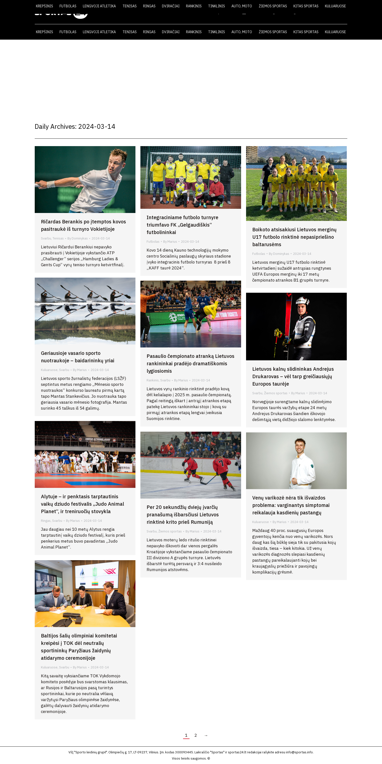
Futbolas (153, 241)
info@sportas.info (299, 752)
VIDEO (280, 12)
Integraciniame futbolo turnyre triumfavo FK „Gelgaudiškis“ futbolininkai (182, 225)
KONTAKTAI (324, 12)
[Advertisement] (191, 76)
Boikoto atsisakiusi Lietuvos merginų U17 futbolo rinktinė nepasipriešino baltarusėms (294, 237)
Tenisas (58, 238)
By (77, 238)
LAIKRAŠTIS (254, 12)
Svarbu (46, 238)
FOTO (300, 12)
